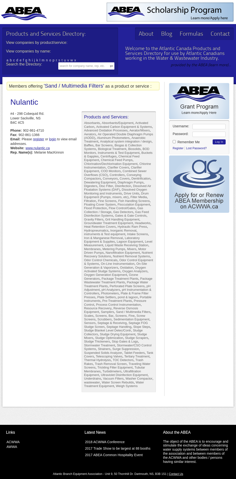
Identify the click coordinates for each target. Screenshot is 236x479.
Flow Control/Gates (122, 208)
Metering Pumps (113, 249)
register (38, 139)
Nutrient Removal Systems (131, 256)
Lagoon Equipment (130, 241)
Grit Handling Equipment (122, 219)
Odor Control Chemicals (101, 260)
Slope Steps (141, 327)
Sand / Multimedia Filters (133, 312)
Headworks (143, 223)
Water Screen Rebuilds (118, 382)
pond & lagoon (128, 297)
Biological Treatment (112, 149)
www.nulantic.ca (38, 148)
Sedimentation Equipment (132, 319)
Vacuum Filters (113, 378)
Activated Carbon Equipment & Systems (124, 127)
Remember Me (186, 142)
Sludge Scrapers (136, 338)
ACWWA (13, 442)
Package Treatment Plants (120, 278)
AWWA (12, 447)
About (146, 34)
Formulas (191, 34)
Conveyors (110, 178)
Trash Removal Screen (111, 364)
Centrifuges (108, 156)
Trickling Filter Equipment (114, 367)
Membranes (92, 249)
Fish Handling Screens (134, 201)
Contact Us (176, 474)
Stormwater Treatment (99, 345)
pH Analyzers (111, 289)
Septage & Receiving (111, 323)
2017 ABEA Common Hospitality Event (114, 455)
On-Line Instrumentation (117, 263)
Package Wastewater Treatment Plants (118, 280)
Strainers (104, 349)
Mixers (131, 249)
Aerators (90, 134)
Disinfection (123, 186)
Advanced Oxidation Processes (106, 130)
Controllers (117, 175)
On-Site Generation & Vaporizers (115, 265)
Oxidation (126, 267)
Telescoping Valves (109, 356)
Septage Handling (118, 327)
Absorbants (92, 123)
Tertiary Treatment (137, 356)
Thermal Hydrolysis (97, 360)
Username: (181, 126)
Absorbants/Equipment (118, 123)
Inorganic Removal (123, 230)
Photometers (110, 293)
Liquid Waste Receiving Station (126, 245)
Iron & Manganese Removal (103, 238)
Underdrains (92, 378)
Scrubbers (104, 319)
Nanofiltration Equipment (122, 252)
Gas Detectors (123, 212)
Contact (220, 34)
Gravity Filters (93, 219)
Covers (125, 178)
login (52, 139)
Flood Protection (95, 208)
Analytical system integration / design (126, 141)
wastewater (92, 382)
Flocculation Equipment (134, 204)
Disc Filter (106, 186)
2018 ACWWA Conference (105, 442)
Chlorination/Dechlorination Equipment (111, 164)
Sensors (90, 323)
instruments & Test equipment (104, 234)
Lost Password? (196, 148)
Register (178, 148)
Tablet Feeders (134, 353)
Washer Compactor (138, 378)
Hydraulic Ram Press (132, 226)
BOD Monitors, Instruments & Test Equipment (116, 150)
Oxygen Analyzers (135, 271)
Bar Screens (104, 145)
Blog (166, 34)
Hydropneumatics (96, 230)
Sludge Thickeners (97, 341)
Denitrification (141, 178)
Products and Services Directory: (45, 34)
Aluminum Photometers (113, 138)
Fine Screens (107, 201)
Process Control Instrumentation (118, 304)
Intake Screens (137, 234)
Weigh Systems (127, 386)
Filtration (90, 201)
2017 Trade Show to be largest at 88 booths (118, 448)
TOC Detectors (123, 360)
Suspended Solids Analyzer (103, 353)
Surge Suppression (125, 349)
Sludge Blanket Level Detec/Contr (107, 330)
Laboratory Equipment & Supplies (112, 239)
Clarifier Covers (118, 167)
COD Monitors (111, 171)
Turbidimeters (111, 371)
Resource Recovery (97, 308)
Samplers (107, 312)
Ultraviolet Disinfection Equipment (124, 375)
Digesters (90, 186)
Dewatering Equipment (100, 182)
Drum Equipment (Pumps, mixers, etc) (116, 195)
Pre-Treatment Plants (117, 301)
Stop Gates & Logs (125, 341)
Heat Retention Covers (100, 226)
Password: (180, 134)
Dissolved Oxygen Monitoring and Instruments (115, 191)
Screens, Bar (104, 315)
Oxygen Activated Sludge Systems (115, 269)
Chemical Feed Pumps (117, 160)
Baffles (89, 145)
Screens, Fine (125, 315)
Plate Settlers (106, 297)
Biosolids (134, 149)
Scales (88, 315)
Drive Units (131, 193)
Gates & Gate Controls (130, 215)
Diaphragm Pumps (131, 182)
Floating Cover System (100, 204)
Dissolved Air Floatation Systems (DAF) (117, 187)
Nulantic (24, 102)
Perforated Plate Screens (127, 286)
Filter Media (139, 197)
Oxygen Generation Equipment (105, 275)
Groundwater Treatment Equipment (108, 223)
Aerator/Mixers (139, 130)
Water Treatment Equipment (114, 384)
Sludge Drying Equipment (117, 334)
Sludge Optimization (109, 338)
